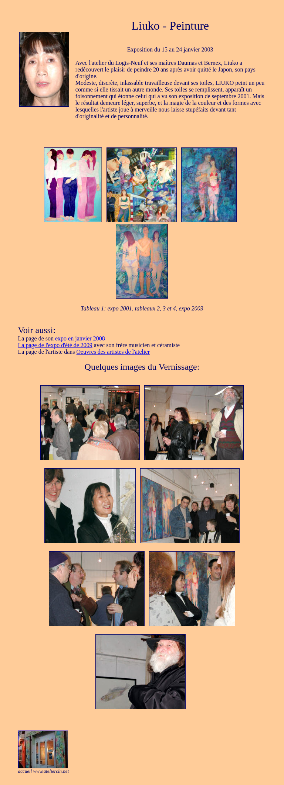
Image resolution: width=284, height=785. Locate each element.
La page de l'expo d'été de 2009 (55, 345)
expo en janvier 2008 (80, 338)
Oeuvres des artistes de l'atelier (113, 352)
